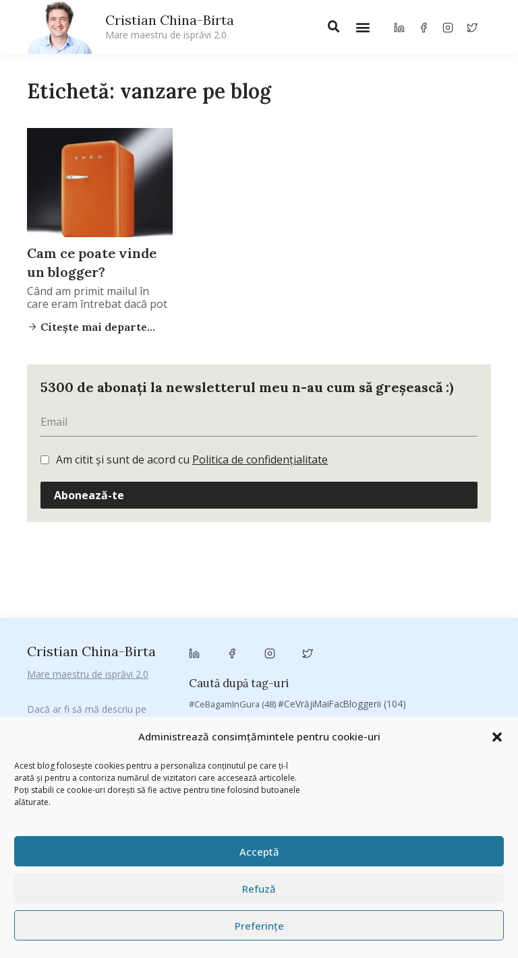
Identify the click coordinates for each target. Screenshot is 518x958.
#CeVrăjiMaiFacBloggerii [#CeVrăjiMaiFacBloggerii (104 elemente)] (342, 559)
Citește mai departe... (96, 326)
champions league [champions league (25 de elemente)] (232, 647)
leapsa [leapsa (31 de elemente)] (210, 700)
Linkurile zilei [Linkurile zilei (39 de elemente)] (267, 700)
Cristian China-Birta (169, 26)
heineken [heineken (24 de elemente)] (456, 684)
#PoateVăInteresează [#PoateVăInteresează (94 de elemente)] (244, 577)
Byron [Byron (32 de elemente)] (225, 627)
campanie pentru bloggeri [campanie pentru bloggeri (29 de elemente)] (398, 627)
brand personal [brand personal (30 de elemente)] (373, 610)
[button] (497, 737)
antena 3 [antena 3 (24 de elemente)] (261, 594)
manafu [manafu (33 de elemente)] (327, 700)
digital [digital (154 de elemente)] (214, 683)
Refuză (259, 888)
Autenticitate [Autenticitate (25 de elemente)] (410, 594)
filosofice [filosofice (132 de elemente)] (396, 683)
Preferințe (259, 925)
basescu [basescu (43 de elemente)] (230, 610)
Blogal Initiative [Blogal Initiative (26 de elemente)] (295, 610)
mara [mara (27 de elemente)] (370, 700)
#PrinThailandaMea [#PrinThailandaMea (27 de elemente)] (347, 577)
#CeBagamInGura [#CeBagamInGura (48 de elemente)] (232, 560)
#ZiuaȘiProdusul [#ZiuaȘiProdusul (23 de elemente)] (434, 577)
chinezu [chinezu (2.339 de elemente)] (316, 645)
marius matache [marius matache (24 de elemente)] (429, 700)
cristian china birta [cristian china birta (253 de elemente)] (259, 665)
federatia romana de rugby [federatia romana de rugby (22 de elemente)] (302, 684)
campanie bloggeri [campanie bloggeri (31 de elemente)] (292, 627)
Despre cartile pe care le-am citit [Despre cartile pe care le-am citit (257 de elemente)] (401, 665)
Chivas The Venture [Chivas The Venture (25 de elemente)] (401, 647)
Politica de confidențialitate (260, 459)
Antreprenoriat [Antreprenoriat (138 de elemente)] (332, 593)
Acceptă (259, 851)
